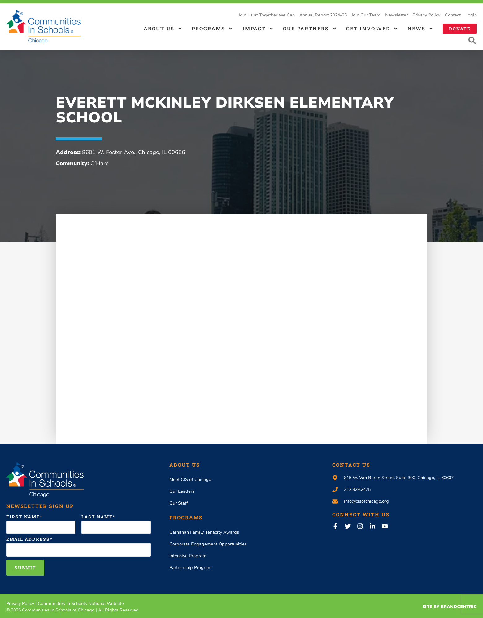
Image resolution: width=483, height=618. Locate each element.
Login (471, 15)
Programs (212, 28)
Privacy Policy (426, 15)
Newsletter (396, 15)
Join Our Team (366, 15)
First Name (23, 517)
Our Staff (178, 504)
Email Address (28, 540)
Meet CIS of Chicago (190, 480)
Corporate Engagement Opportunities (208, 545)
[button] (472, 41)
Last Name (97, 517)
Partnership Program (190, 568)
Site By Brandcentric (449, 607)
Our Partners (310, 28)
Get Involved (372, 28)
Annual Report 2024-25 (323, 15)
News (420, 28)
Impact (258, 28)
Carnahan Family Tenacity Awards (204, 533)
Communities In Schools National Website (81, 604)
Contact (453, 15)
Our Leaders (181, 492)
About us (163, 28)
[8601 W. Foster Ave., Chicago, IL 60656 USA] (241, 333)
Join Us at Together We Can (266, 15)
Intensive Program (188, 556)
